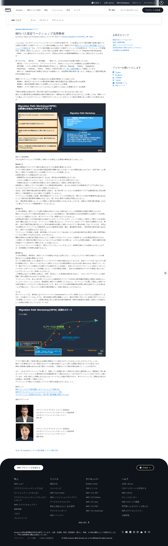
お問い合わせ (127, 484)
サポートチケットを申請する (134, 488)
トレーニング (55, 488)
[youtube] (141, 532)
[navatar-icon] (161, 3)
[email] (149, 532)
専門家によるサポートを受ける (135, 506)
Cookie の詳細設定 (46, 538)
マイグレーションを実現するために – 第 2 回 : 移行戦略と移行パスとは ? (42, 394)
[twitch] (138, 532)
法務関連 (125, 515)
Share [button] (89, 37)
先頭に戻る (84, 522)
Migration (26, 450)
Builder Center (92, 484)
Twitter (117, 72)
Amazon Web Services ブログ (26, 29)
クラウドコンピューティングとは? (28, 488)
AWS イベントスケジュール (123, 45)
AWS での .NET (92, 493)
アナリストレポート (58, 511)
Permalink (81, 37)
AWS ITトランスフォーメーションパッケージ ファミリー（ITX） (39, 392)
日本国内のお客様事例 (121, 50)
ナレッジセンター (129, 497)
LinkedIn (117, 78)
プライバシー (19, 538)
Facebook (117, 75)
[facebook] (126, 532)
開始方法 (54, 484)
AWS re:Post (127, 493)
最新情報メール (120, 83)
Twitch (117, 80)
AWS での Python (93, 497)
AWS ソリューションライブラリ (63, 497)
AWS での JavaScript (94, 511)
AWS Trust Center (57, 493)
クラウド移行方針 (51, 450)
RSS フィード (119, 85)
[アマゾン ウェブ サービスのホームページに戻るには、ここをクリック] (8, 11)
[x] (123, 532)
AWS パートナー (57, 515)
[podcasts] (145, 532)
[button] (164, 3)
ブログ (17, 513)
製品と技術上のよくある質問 (62, 506)
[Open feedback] (165, 273)
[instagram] (134, 532)
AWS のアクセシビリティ (132, 511)
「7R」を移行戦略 (72, 69)
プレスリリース (20, 518)
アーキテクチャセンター (60, 502)
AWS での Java (92, 502)
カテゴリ (42, 20)
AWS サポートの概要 (130, 502)
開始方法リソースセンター (122, 40)
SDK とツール (91, 488)
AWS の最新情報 (119, 42)
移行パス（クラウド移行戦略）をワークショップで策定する (37, 389)
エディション (57, 20)
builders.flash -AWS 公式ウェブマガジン (127, 48)
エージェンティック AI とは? (26, 493)
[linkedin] (130, 532)
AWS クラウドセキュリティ (25, 504)
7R (21, 450)
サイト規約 (32, 538)
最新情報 (18, 509)
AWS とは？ (19, 484)
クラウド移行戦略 (37, 450)
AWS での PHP (92, 506)
